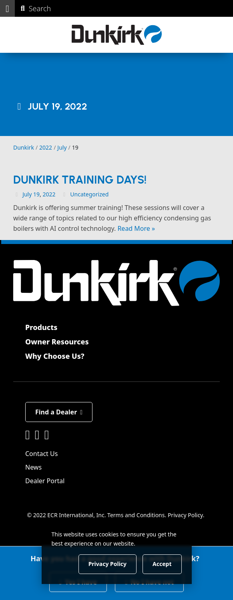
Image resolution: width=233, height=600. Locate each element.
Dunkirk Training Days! (80, 179)
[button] (7, 8)
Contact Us (41, 453)
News (33, 467)
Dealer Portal (44, 480)
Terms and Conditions (136, 515)
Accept (162, 564)
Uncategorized (89, 194)
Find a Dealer (58, 412)
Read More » (136, 228)
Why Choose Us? (54, 356)
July (27, 194)
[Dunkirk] (117, 35)
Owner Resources (57, 341)
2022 (48, 194)
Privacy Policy (185, 515)
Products (41, 327)
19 (36, 194)
